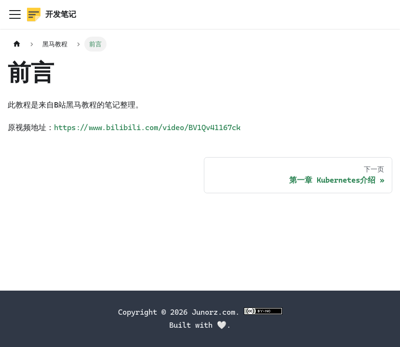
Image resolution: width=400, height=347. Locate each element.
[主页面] (17, 44)
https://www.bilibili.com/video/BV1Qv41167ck (147, 127)
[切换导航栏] (15, 14)
